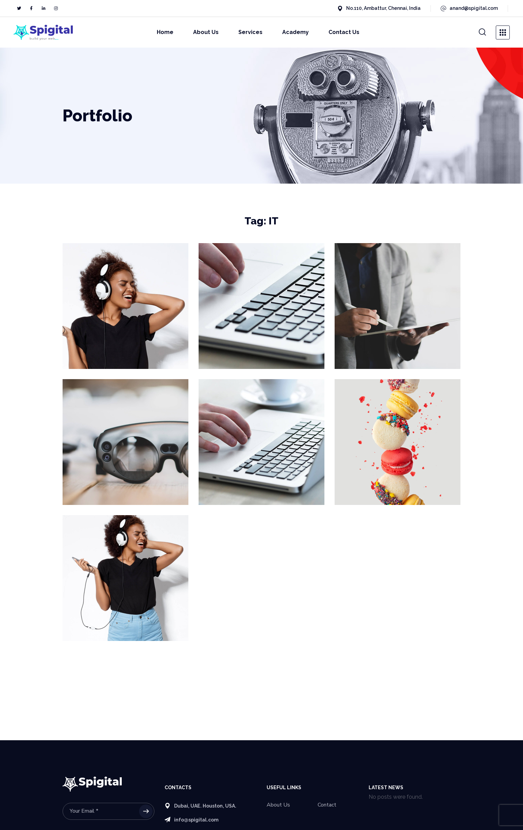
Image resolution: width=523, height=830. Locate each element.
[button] (482, 32)
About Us (278, 805)
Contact (327, 805)
